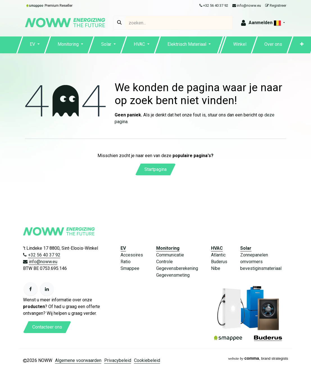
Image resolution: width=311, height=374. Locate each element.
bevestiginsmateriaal (261, 268)
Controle (164, 261)
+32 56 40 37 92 (213, 5)
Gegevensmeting (173, 275)
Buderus (219, 261)
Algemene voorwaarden (78, 360)
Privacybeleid (117, 360)
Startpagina (155, 169)
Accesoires (132, 255)
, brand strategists (258, 358)
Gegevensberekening (177, 268)
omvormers (251, 261)
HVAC (217, 248)
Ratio (126, 261)
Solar (245, 248)
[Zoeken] (119, 22)
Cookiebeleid (147, 360)
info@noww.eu (246, 5)
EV (123, 248)
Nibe (215, 268)
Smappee (130, 268)
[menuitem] (34, 44)
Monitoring (168, 248)
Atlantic (218, 255)
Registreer (275, 5)
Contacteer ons (47, 327)
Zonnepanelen (254, 255)
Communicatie (170, 255)
